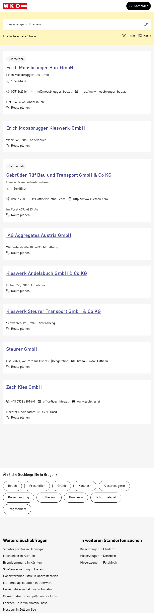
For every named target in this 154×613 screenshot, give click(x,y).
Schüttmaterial (105, 497)
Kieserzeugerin (114, 486)
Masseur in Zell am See (19, 609)
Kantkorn (84, 486)
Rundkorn (76, 497)
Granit (61, 486)
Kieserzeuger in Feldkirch (98, 562)
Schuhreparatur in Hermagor (23, 549)
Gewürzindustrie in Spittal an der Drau (30, 596)
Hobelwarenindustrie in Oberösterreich (30, 576)
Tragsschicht (17, 509)
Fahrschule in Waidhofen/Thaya (25, 603)
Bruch (12, 486)
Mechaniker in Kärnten (19, 556)
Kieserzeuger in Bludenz (97, 549)
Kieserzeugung (18, 497)
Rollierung (49, 497)
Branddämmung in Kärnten (22, 562)
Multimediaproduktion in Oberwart (27, 583)
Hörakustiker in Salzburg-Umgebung (29, 589)
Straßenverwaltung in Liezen (23, 569)
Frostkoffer (37, 486)
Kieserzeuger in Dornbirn (98, 556)
